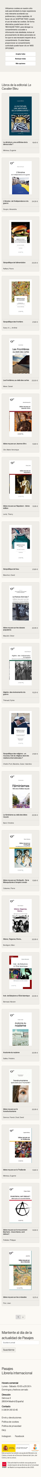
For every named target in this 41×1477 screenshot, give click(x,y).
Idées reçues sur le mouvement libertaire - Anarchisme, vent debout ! (15, 1232)
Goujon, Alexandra (10, 209)
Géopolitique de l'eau (11, 569)
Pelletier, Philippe (9, 1240)
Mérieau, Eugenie (9, 150)
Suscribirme (8, 1350)
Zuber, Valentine (26, 764)
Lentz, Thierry (8, 514)
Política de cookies (10, 1421)
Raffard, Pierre (8, 269)
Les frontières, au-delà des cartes (16, 380)
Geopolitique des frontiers (13, 322)
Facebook (19, 1436)
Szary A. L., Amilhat (10, 328)
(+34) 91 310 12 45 (10, 1409)
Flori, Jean (7, 1303)
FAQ (4, 1430)
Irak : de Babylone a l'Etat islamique (16, 996)
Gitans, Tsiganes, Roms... (12, 939)
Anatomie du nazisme (11, 1052)
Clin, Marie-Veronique (11, 450)
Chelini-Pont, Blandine (11, 764)
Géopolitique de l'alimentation (14, 263)
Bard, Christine (8, 823)
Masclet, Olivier (8, 636)
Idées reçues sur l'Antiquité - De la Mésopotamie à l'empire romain (16, 881)
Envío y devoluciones (11, 1417)
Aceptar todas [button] (20, 54)
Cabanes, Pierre (9, 888)
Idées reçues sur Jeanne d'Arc (15, 444)
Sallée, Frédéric (9, 1058)
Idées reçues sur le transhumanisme (10, 1110)
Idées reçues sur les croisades (15, 1297)
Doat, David (19, 1117)
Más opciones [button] (20, 63)
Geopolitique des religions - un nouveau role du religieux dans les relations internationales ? (16, 756)
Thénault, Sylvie (9, 700)
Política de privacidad (11, 1426)
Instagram (6, 1436)
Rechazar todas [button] (20, 59)
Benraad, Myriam (9, 1002)
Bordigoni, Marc (9, 945)
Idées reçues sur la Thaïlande (14, 1170)
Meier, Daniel (8, 386)
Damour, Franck (9, 1117)
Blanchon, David (9, 575)
